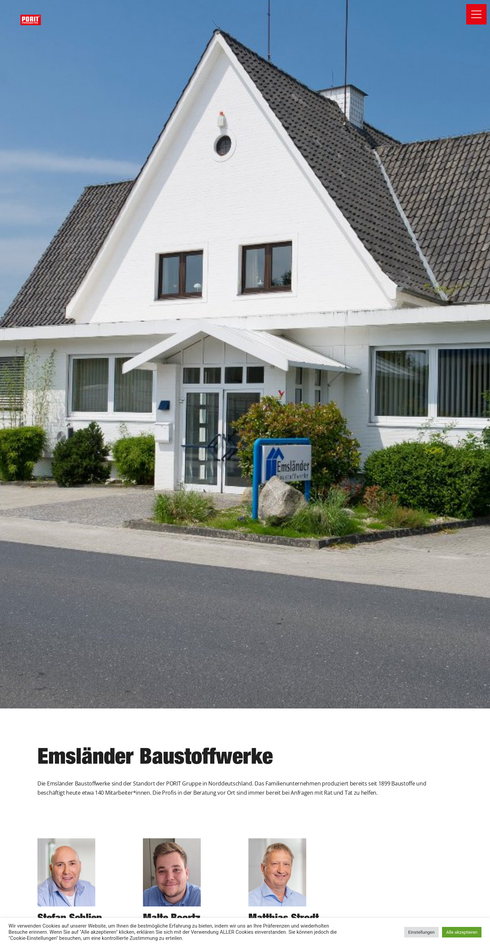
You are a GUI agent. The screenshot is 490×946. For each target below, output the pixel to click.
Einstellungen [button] (421, 932)
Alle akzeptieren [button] (461, 932)
